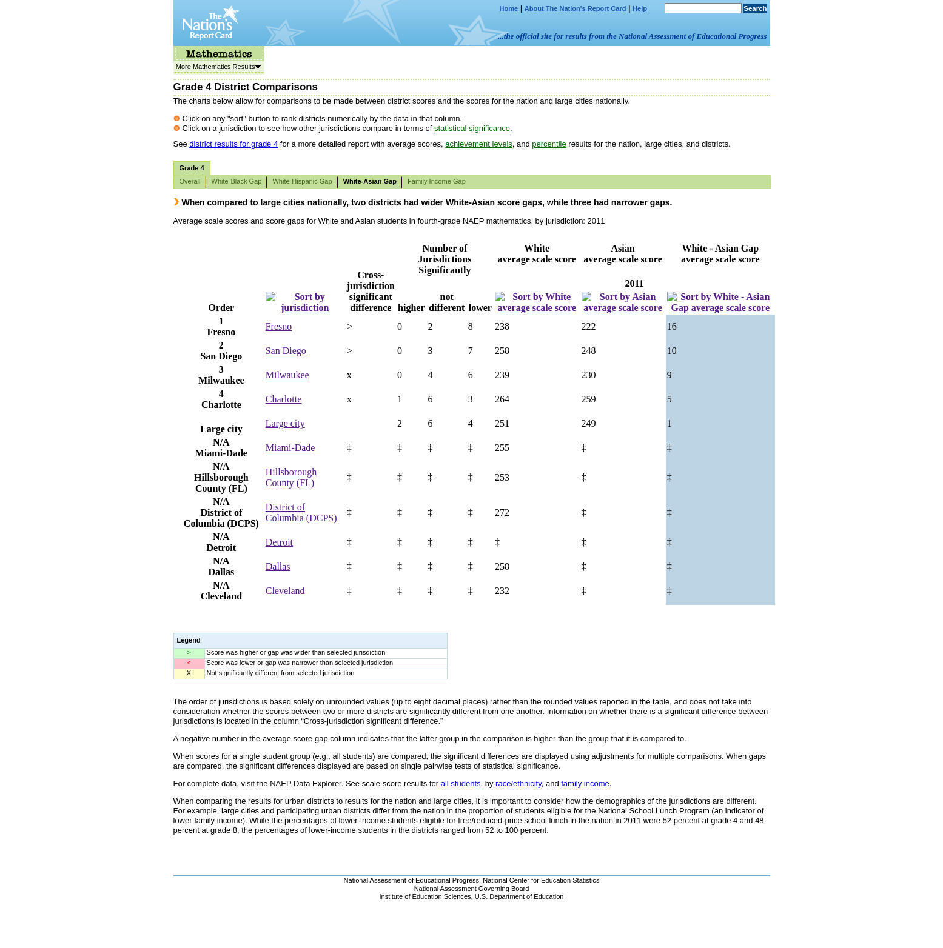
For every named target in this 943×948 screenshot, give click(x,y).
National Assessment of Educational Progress (412, 880)
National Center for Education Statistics (541, 880)
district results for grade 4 (233, 144)
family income (585, 783)
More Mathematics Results (217, 66)
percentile (549, 144)
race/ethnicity (518, 783)
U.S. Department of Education (519, 896)
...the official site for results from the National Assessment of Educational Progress (632, 36)
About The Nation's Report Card (575, 8)
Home (509, 8)
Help (640, 8)
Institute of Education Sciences (425, 896)
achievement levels (478, 144)
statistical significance (472, 128)
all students (461, 783)
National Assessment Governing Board (471, 888)
